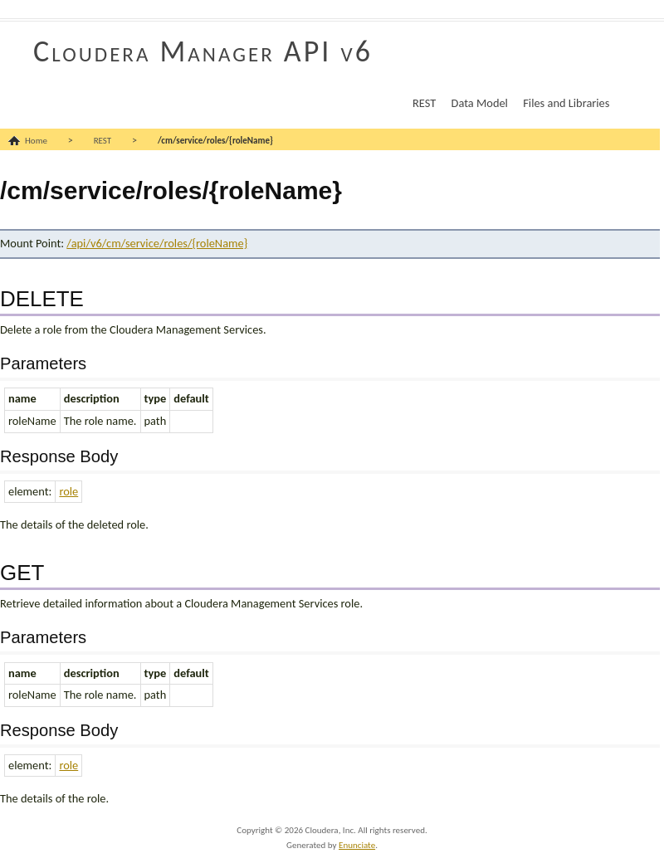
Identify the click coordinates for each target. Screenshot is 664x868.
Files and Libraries (566, 102)
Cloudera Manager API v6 (203, 51)
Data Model (480, 102)
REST (424, 102)
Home (36, 140)
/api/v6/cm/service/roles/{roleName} (156, 243)
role (68, 491)
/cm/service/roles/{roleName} (215, 140)
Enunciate (357, 845)
